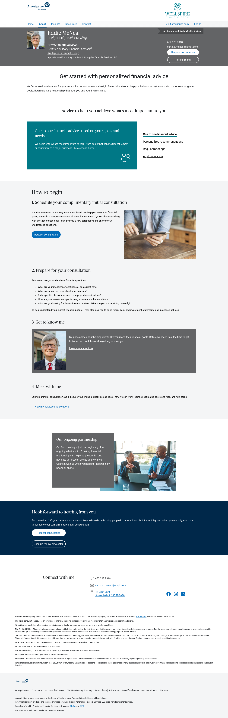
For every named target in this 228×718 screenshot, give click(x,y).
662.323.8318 (175, 42)
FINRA (73, 706)
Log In (197, 24)
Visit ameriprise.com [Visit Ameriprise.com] (177, 24)
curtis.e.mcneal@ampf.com (182, 46)
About (42, 24)
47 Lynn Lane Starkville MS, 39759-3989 (110, 593)
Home (30, 24)
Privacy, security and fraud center (124, 690)
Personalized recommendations (163, 141)
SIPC (82, 706)
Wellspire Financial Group (63, 53)
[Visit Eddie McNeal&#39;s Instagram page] (176, 594)
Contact (86, 24)
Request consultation (46, 234)
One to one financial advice (160, 134)
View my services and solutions (51, 406)
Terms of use (101, 690)
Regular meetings (154, 149)
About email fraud (149, 690)
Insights (55, 24)
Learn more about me (81, 348)
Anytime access (153, 156)
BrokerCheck (141, 616)
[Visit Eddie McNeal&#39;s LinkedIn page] (183, 594)
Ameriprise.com (22, 690)
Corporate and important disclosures (48, 690)
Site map (164, 690)
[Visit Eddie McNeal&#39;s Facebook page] (168, 594)
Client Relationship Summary (79, 690)
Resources (71, 24)
